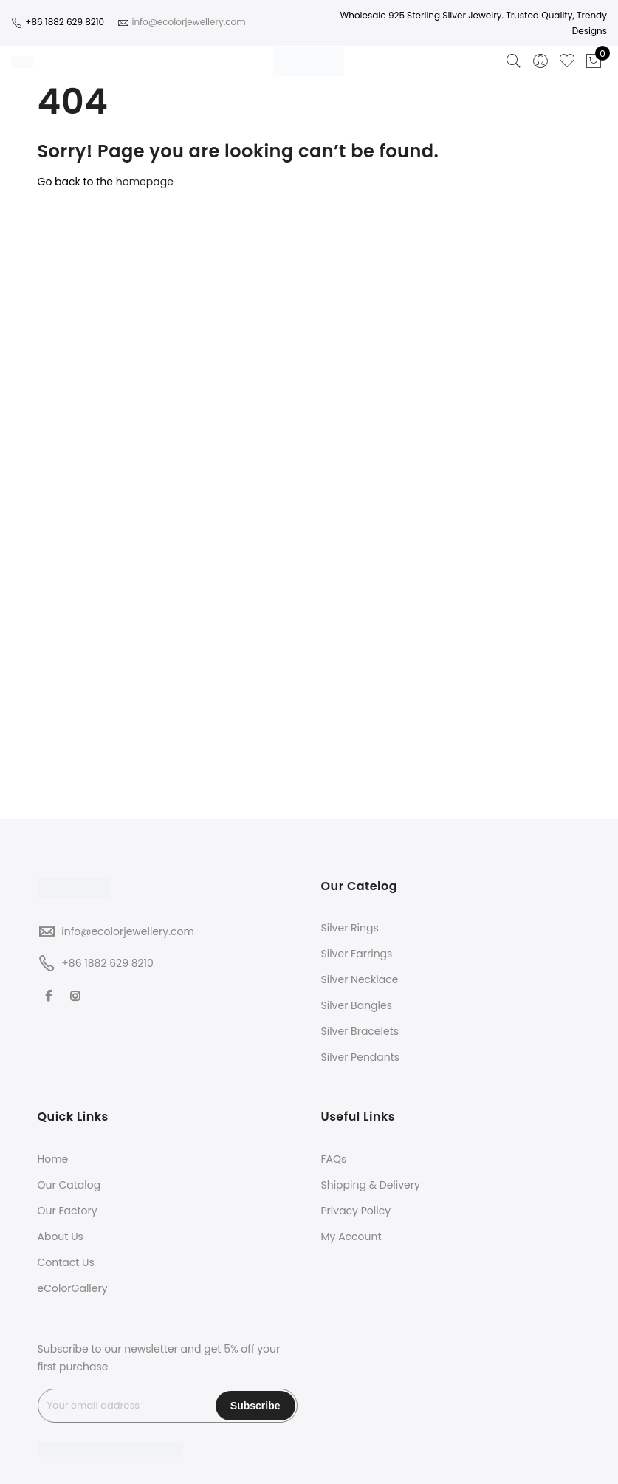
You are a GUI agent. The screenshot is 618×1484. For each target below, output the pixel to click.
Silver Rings (350, 927)
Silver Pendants (360, 1057)
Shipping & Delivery (370, 1184)
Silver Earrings (357, 953)
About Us (60, 1236)
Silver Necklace (360, 979)
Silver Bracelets (360, 1031)
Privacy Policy (356, 1210)
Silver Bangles (357, 1005)
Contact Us (66, 1262)
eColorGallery (73, 1288)
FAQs (334, 1159)
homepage (145, 181)
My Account (351, 1236)
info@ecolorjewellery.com (127, 931)
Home (53, 1159)
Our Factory (67, 1210)
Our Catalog (69, 1184)
